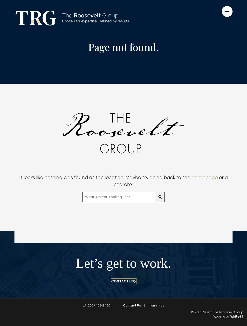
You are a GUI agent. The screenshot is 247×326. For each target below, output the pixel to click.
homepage (205, 177)
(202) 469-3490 (96, 305)
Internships (156, 305)
